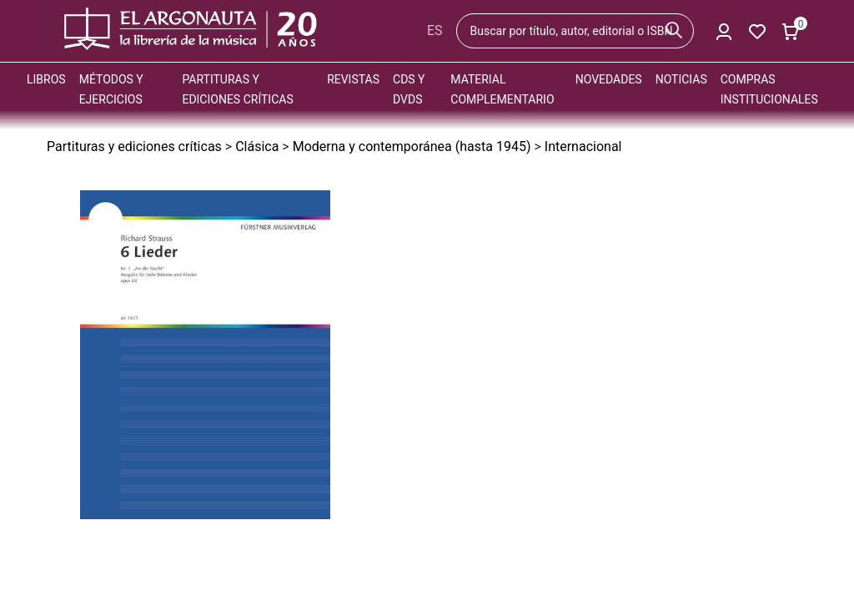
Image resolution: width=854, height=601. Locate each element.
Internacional (583, 146)
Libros (46, 79)
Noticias (681, 79)
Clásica (257, 146)
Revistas (353, 79)
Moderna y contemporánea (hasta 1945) (412, 146)
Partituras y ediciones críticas (134, 146)
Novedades (608, 79)
